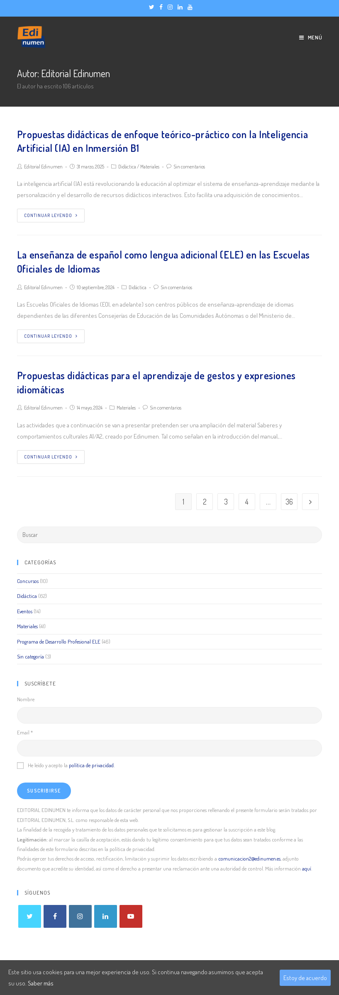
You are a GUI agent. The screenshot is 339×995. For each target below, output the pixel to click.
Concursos (28, 581)
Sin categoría (30, 656)
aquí (306, 868)
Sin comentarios (189, 166)
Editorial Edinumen (43, 166)
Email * (25, 732)
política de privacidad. (92, 765)
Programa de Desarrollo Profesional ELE (58, 641)
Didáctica (127, 166)
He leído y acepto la (66, 765)
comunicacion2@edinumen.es (249, 858)
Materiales (149, 166)
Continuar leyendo (51, 215)
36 (289, 501)
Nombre (25, 699)
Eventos (24, 611)
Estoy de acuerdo (305, 978)
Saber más (41, 983)
